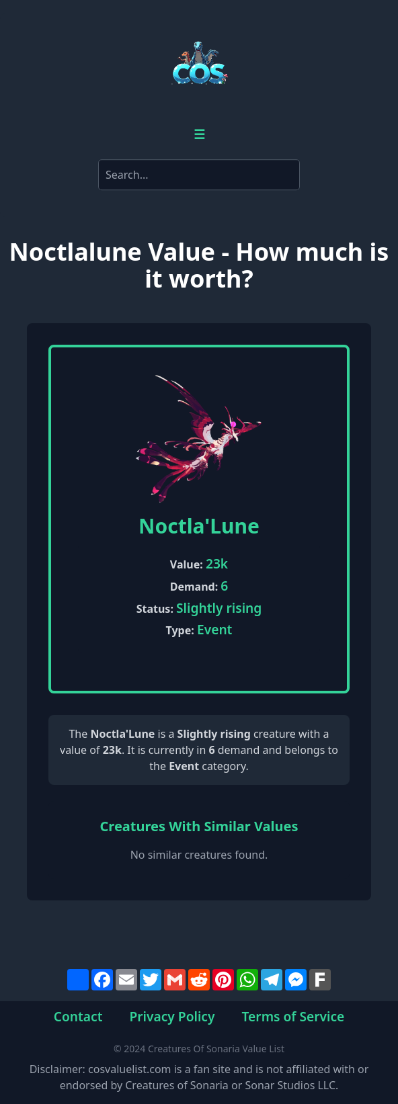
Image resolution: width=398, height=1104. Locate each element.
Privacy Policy (171, 1016)
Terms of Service (293, 1016)
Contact (78, 1016)
